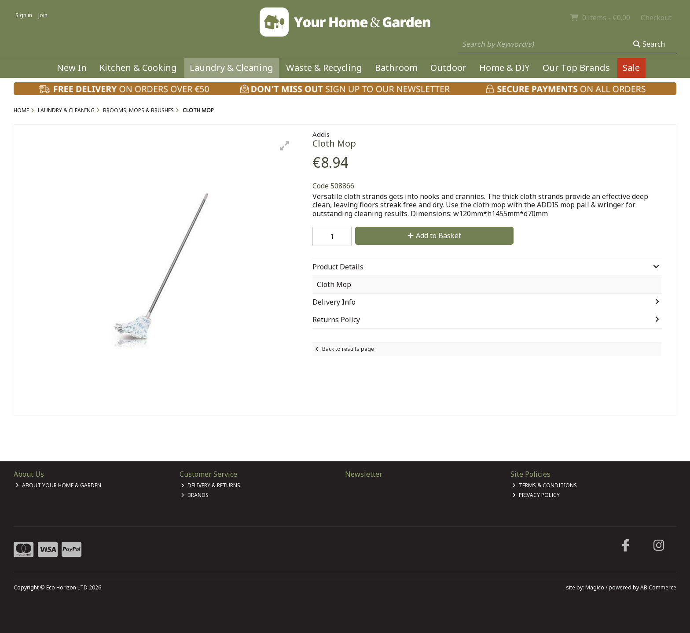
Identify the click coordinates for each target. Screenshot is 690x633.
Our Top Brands (576, 68)
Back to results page (348, 349)
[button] (285, 146)
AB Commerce (658, 587)
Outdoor (448, 68)
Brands (195, 495)
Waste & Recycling (324, 68)
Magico (594, 587)
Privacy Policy (536, 495)
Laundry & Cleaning (231, 68)
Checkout (656, 17)
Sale (631, 68)
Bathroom (396, 68)
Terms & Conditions (544, 485)
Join (43, 15)
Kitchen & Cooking (138, 68)
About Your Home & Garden (58, 485)
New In (72, 68)
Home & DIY (504, 68)
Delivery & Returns (210, 485)
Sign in (23, 15)
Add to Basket (434, 235)
